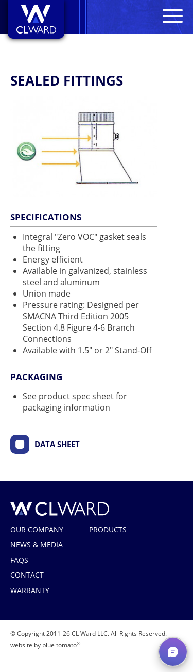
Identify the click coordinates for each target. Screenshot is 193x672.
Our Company (36, 529)
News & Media (36, 544)
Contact (27, 575)
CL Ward (59, 509)
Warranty (29, 590)
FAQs (19, 560)
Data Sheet (57, 444)
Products (108, 529)
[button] (173, 652)
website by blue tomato (45, 645)
